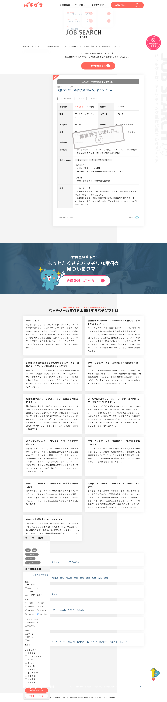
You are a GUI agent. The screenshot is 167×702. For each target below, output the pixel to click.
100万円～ (30, 614)
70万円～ (41, 607)
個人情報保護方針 (110, 687)
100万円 (80, 610)
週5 (27, 640)
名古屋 (69, 578)
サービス (80, 5)
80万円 (63, 610)
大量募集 (114, 641)
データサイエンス (34, 595)
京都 (76, 578)
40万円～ (29, 603)
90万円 (71, 610)
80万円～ (29, 610)
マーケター (31, 585)
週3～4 (29, 637)
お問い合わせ (131, 687)
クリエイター (32, 588)
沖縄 (106, 578)
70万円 (54, 610)
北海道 (55, 578)
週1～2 (29, 634)
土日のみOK (31, 672)
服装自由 (30, 679)
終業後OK (30, 676)
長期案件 (30, 669)
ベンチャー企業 (33, 656)
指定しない (42, 614)
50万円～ (41, 603)
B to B (29, 659)
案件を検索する (36, 690)
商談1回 (30, 666)
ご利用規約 (98, 687)
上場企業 (30, 653)
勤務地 (27, 645)
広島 (94, 578)
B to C (29, 663)
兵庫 (88, 578)
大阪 (82, 578)
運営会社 (88, 687)
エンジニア (31, 591)
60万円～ (29, 607)
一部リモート (32, 622)
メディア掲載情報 (76, 687)
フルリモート (32, 626)
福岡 (100, 578)
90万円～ (41, 610)
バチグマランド (98, 5)
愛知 (62, 578)
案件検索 (65, 5)
